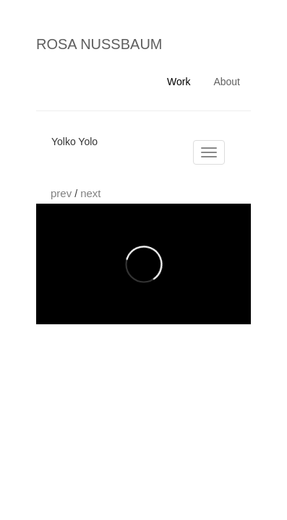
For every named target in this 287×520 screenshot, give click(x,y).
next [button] (90, 193)
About (226, 81)
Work (178, 81)
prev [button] (62, 193)
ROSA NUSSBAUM (99, 44)
